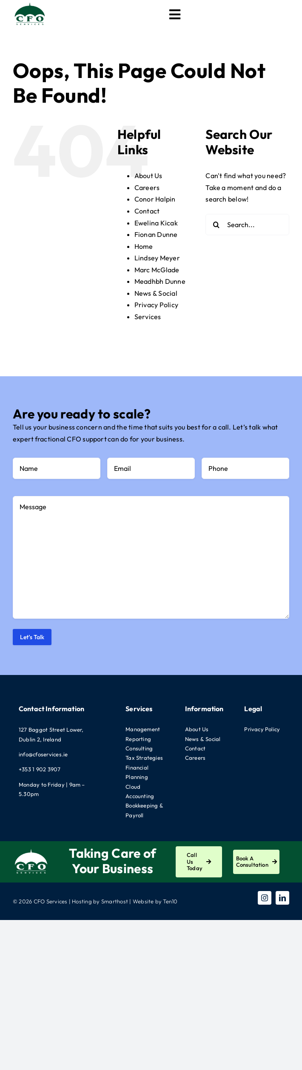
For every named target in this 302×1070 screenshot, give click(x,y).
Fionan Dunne (156, 234)
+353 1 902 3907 (40, 769)
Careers (147, 187)
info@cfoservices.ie (43, 754)
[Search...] (247, 224)
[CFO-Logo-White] (31, 849)
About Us (148, 175)
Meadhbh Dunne (159, 281)
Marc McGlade (156, 269)
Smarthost (114, 901)
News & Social (155, 293)
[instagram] (264, 898)
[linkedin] (282, 898)
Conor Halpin (155, 199)
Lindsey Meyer (157, 258)
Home (143, 246)
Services (147, 316)
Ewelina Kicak (156, 223)
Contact (147, 211)
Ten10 (170, 901)
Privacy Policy (156, 304)
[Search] (216, 224)
